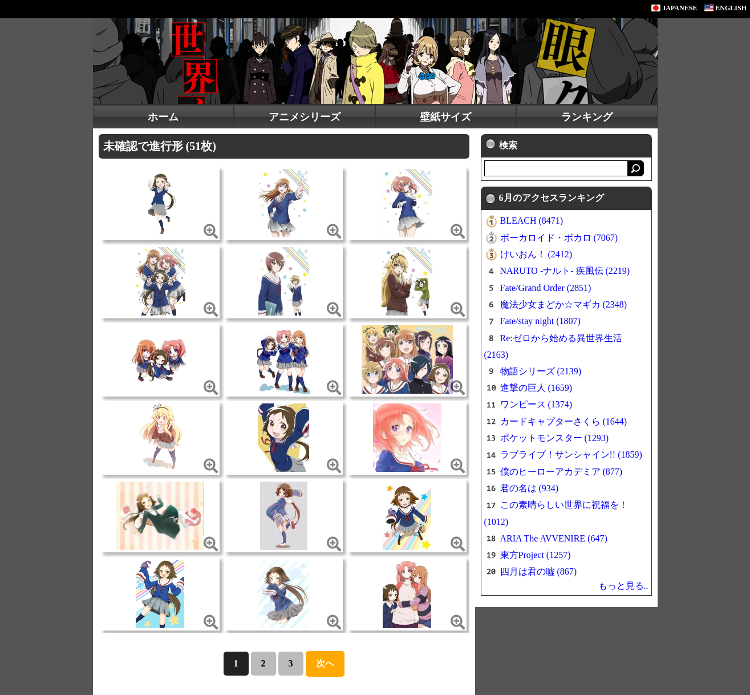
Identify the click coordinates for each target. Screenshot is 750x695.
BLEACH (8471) (531, 220)
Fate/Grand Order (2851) (545, 288)
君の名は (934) (529, 488)
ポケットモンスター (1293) (554, 438)
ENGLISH (725, 8)
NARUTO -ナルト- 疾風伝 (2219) (565, 271)
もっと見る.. (623, 586)
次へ (325, 663)
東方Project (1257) (535, 555)
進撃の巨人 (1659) (536, 388)
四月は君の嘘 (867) (538, 571)
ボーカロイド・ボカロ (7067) (559, 238)
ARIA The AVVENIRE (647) (553, 538)
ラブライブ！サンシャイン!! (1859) (571, 454)
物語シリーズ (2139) (541, 371)
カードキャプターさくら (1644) (563, 421)
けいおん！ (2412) (536, 254)
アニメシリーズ (304, 117)
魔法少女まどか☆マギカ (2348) (563, 304)
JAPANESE (674, 8)
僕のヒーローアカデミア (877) (561, 471)
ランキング (587, 117)
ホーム (163, 117)
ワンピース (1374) (536, 404)
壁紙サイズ (445, 117)
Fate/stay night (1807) (540, 321)
